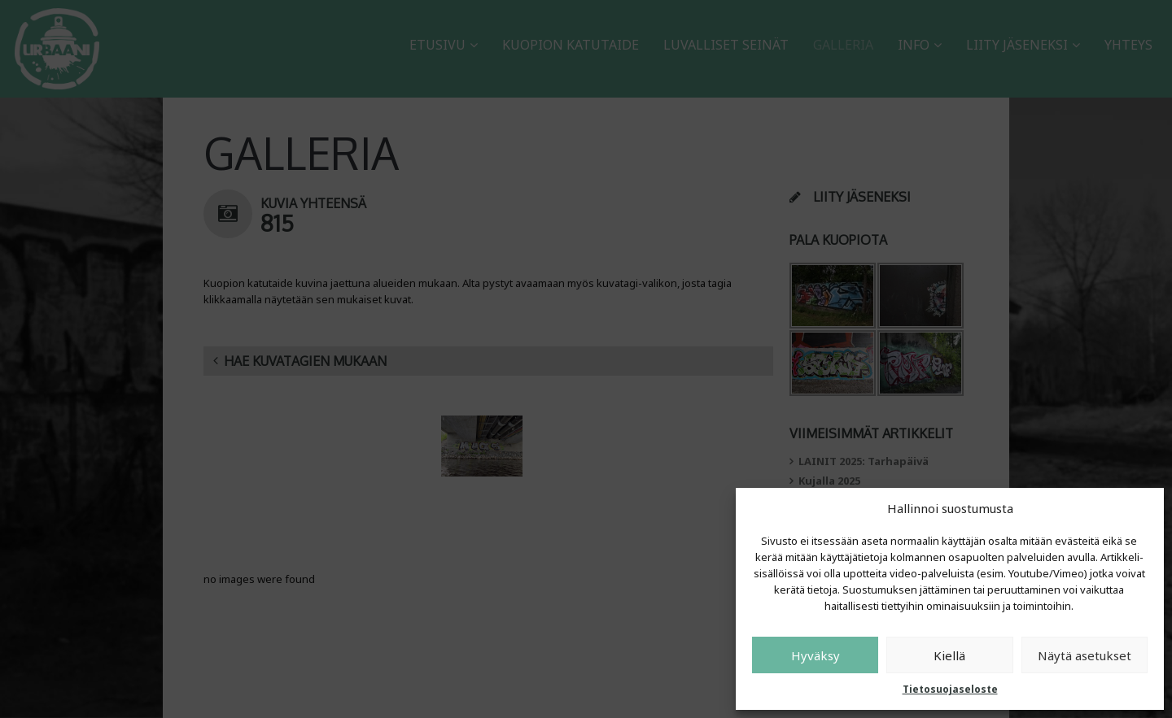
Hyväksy (815, 655)
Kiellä (949, 655)
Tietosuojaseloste (950, 689)
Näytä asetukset (1084, 655)
